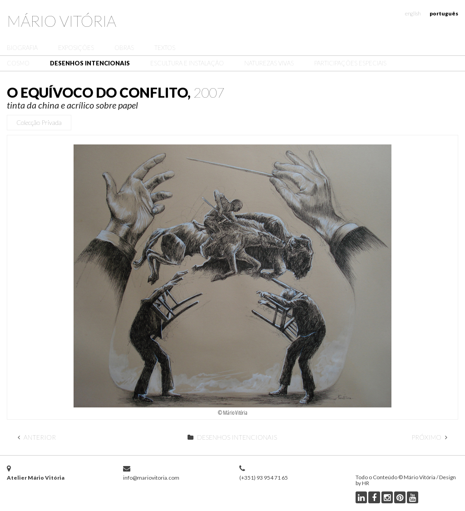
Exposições (76, 47)
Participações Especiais (350, 63)
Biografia (22, 47)
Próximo (429, 437)
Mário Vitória (61, 20)
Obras (124, 47)
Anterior (37, 437)
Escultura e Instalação (187, 63)
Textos (164, 47)
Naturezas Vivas (269, 63)
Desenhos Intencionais (90, 63)
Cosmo (18, 63)
